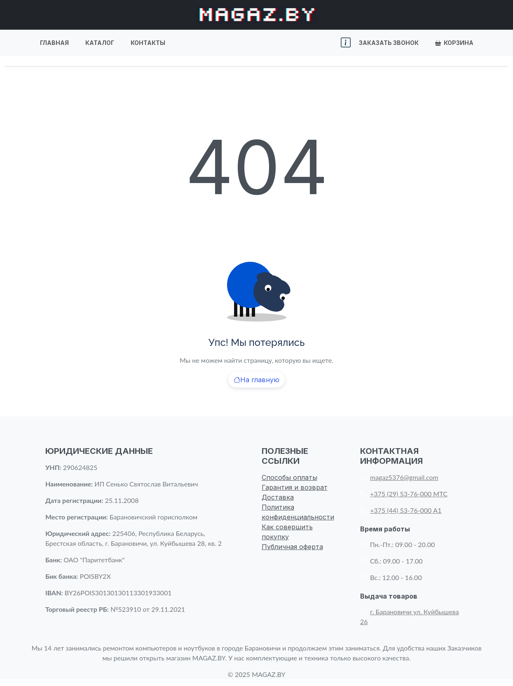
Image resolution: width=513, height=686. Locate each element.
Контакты (148, 42)
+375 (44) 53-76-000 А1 (400, 510)
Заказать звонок (389, 42)
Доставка (278, 497)
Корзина (454, 42)
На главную (256, 380)
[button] (346, 42)
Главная (54, 42)
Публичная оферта (292, 547)
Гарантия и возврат (295, 487)
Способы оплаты (289, 477)
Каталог (99, 42)
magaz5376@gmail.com (399, 477)
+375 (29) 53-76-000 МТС (403, 494)
